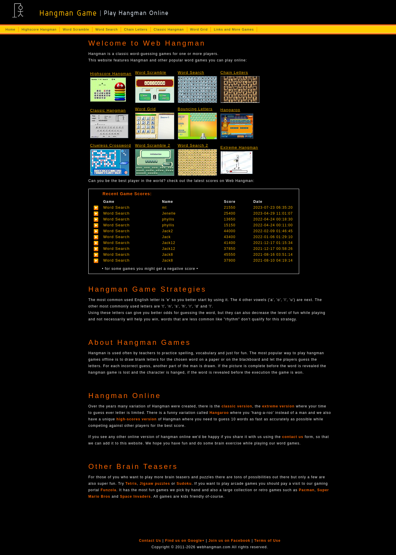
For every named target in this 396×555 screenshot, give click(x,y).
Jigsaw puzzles (155, 484)
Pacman (306, 490)
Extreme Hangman (239, 147)
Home (10, 29)
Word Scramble (76, 29)
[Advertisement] (42, 129)
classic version (236, 406)
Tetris (131, 484)
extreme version (278, 406)
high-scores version (137, 419)
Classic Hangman (169, 29)
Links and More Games (234, 29)
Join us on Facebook (229, 541)
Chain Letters (136, 29)
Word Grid (199, 29)
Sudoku (184, 484)
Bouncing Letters (195, 109)
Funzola (109, 490)
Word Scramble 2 (152, 145)
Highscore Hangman (39, 29)
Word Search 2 (193, 145)
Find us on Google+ (185, 541)
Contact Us (150, 541)
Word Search (106, 29)
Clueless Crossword (110, 145)
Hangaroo (231, 110)
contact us (292, 437)
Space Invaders (135, 496)
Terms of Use (267, 541)
